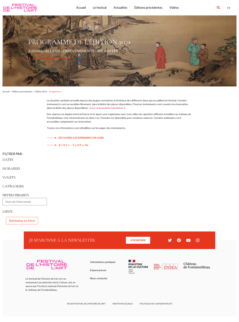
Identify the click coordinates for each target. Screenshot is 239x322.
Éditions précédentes (148, 7)
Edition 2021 (41, 91)
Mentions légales (123, 303)
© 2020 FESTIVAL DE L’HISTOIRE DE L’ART (86, 303)
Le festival (100, 7)
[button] (218, 8)
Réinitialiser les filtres (22, 220)
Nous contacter (98, 278)
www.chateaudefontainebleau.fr (108, 107)
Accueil (81, 7)
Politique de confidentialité (156, 303)
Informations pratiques (103, 261)
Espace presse (98, 270)
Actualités (120, 7)
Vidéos (174, 7)
